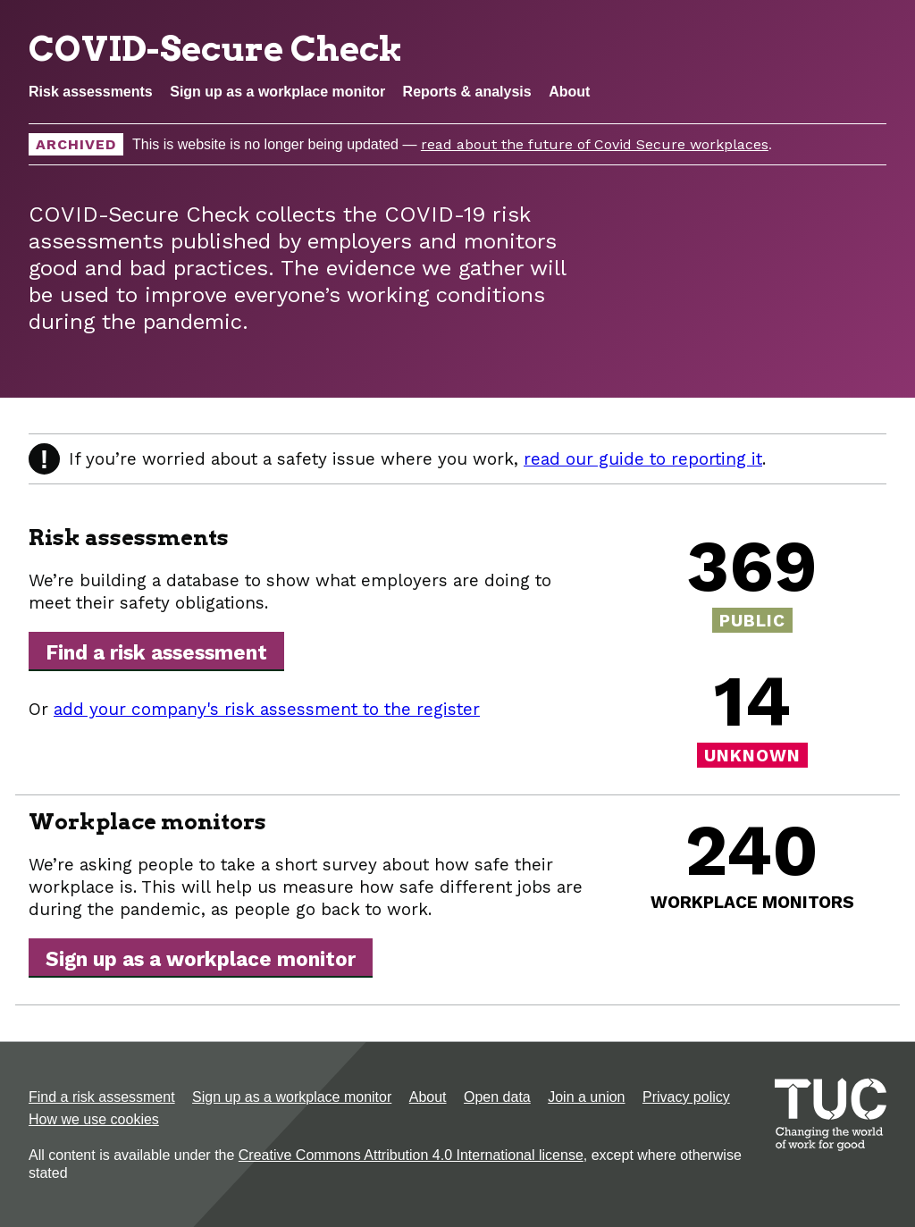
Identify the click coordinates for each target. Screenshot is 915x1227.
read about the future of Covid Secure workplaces (594, 144)
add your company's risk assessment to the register (267, 709)
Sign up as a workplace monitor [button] (201, 959)
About (569, 91)
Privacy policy (686, 1097)
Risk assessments (91, 91)
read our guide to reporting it (643, 459)
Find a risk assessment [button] (156, 652)
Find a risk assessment (102, 1097)
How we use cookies (94, 1119)
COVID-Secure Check (216, 48)
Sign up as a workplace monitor (277, 91)
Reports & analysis (467, 91)
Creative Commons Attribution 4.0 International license (411, 1155)
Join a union (586, 1097)
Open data (497, 1097)
